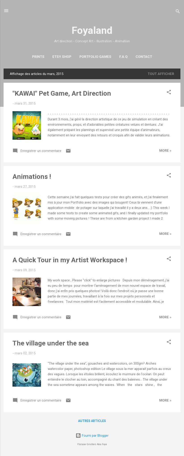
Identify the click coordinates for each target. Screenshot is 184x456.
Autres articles (92, 421)
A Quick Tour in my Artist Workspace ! (69, 260)
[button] (169, 92)
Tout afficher (161, 74)
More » (165, 151)
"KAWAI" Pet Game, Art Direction (61, 93)
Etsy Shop (61, 57)
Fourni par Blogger (92, 436)
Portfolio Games (95, 57)
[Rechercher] (177, 12)
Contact (144, 57)
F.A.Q (123, 57)
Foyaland (92, 30)
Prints (38, 57)
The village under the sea (50, 343)
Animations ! (31, 176)
